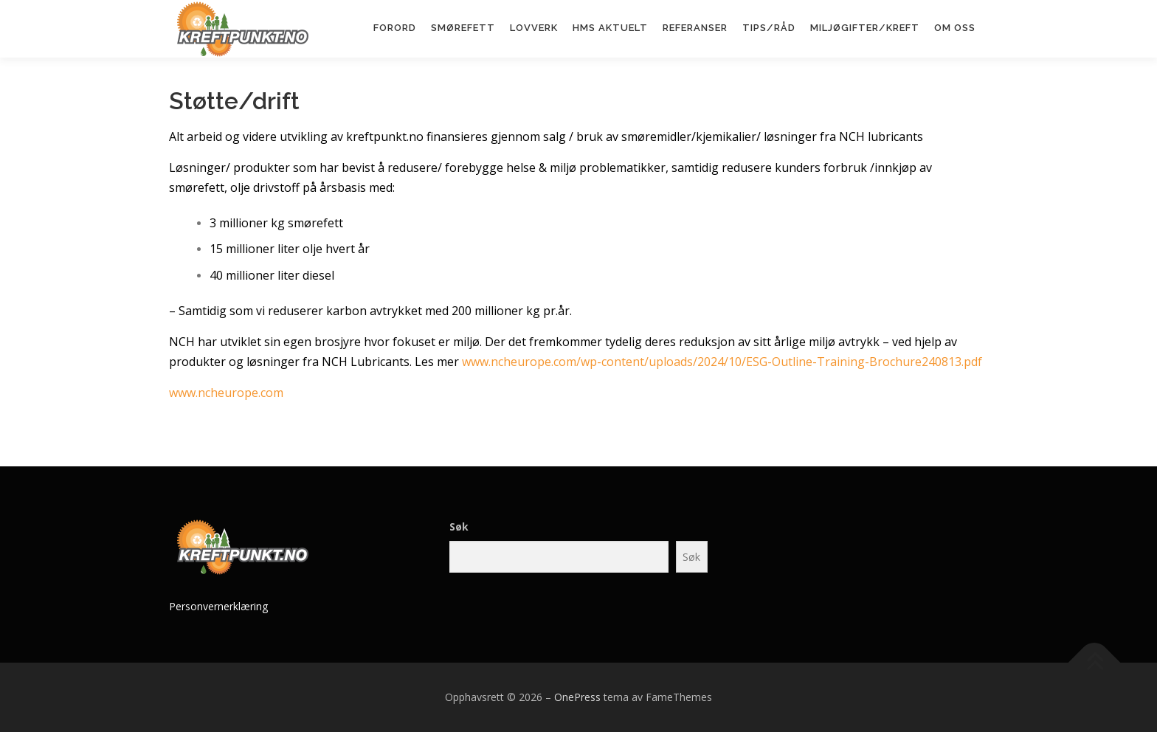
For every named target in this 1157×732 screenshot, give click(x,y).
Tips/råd (768, 27)
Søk (459, 526)
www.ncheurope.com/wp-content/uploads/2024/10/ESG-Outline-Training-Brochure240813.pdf (722, 361)
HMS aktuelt (610, 27)
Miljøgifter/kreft (864, 27)
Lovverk (534, 27)
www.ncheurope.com (226, 392)
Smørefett (463, 27)
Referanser (695, 27)
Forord (394, 27)
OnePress (577, 697)
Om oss (954, 27)
